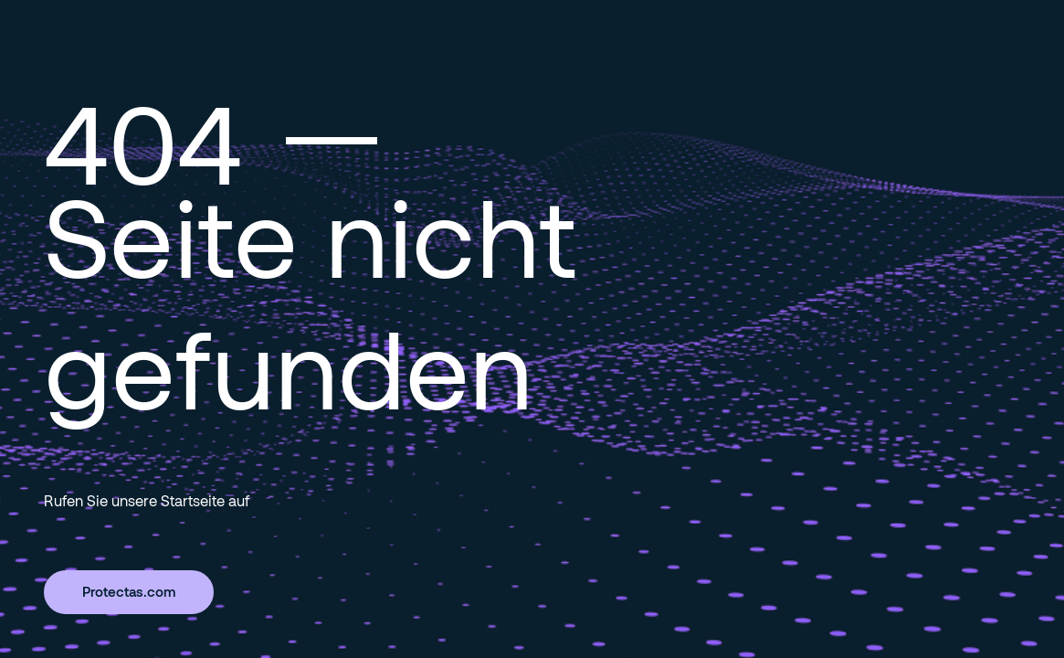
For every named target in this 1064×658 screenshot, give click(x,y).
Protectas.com (128, 591)
